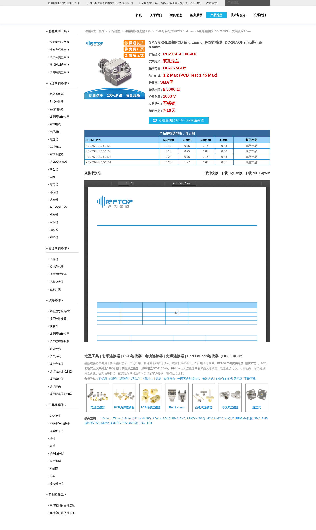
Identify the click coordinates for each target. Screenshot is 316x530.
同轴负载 (55, 146)
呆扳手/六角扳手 (60, 423)
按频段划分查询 (59, 64)
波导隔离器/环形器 (61, 393)
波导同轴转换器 (59, 116)
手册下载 (250, 378)
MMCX (218, 418)
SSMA (105, 422)
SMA (257, 418)
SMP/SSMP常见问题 (229, 378)
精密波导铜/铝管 (60, 311)
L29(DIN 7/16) (196, 418)
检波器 (54, 214)
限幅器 (54, 237)
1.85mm (115, 418)
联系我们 (260, 15)
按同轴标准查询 (59, 42)
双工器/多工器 (58, 207)
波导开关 (55, 386)
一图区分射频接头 (188, 378)
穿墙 (158, 378)
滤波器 (54, 199)
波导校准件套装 (59, 341)
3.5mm (156, 418)
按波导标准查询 (59, 49)
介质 (52, 445)
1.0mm (104, 418)
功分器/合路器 (58, 162)
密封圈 (54, 468)
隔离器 (54, 184)
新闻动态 (176, 15)
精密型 (113, 378)
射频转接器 (57, 101)
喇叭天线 (55, 348)
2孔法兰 (136, 378)
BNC (183, 418)
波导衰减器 (57, 363)
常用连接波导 (58, 318)
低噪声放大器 (58, 274)
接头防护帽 (57, 453)
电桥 (52, 177)
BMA (175, 418)
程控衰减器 (57, 266)
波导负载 (55, 356)
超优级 (103, 378)
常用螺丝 (55, 461)
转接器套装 (57, 483)
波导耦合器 (57, 378)
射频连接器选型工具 (138, 31)
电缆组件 (55, 131)
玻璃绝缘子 (57, 431)
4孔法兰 (148, 378)
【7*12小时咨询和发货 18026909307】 (109, 3)
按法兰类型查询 (59, 57)
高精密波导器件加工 (62, 512)
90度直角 (169, 378)
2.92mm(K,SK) (141, 418)
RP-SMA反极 (244, 418)
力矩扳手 (55, 415)
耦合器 (54, 169)
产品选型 (216, 15)
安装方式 (208, 378)
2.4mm (126, 418)
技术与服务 (238, 15)
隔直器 (54, 139)
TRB (149, 422)
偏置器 (54, 259)
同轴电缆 (55, 124)
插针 (52, 438)
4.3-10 (166, 418)
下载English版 (231, 173)
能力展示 (196, 15)
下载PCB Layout (257, 173)
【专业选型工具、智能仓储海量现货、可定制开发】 (170, 3)
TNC (142, 422)
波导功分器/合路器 (61, 371)
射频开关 (55, 289)
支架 (52, 476)
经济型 (124, 378)
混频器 (54, 229)
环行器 (54, 192)
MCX (209, 418)
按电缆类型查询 (59, 72)
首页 (139, 15)
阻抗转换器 (57, 109)
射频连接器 (57, 94)
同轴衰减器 (57, 154)
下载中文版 (210, 173)
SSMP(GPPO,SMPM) (124, 422)
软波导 (54, 326)
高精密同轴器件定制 (62, 505)
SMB (265, 418)
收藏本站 (211, 3)
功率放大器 (57, 281)
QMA (231, 418)
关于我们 (156, 15)
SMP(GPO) (92, 422)
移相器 (54, 222)
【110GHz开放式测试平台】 (64, 3)
